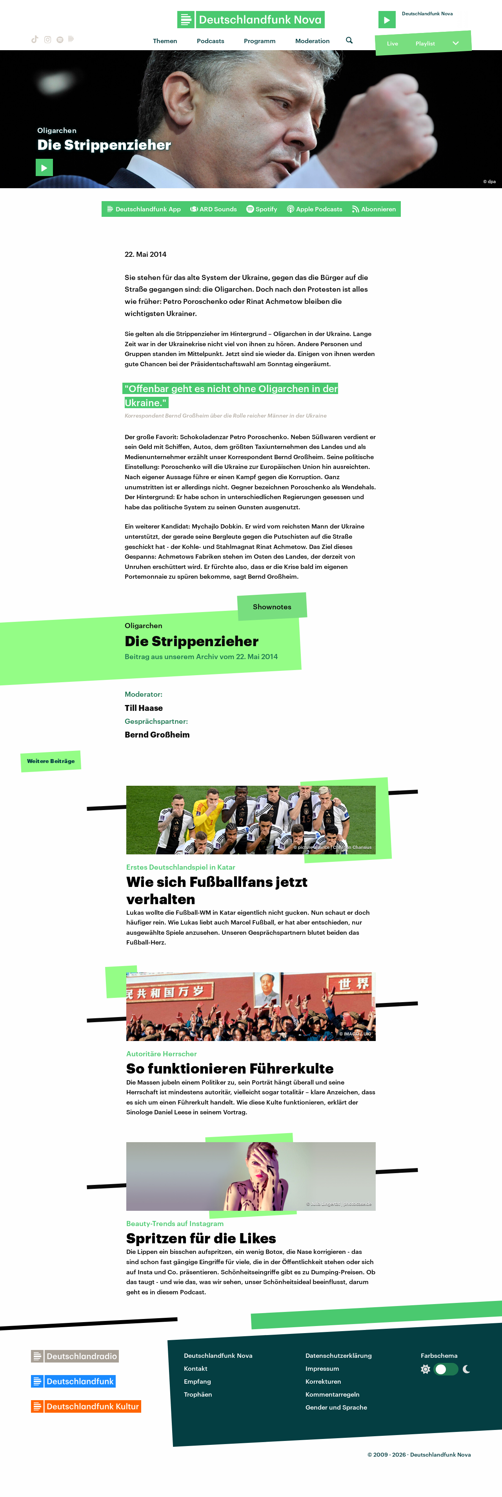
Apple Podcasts (314, 209)
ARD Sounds (213, 209)
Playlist (425, 43)
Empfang (197, 1381)
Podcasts (210, 40)
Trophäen (198, 1394)
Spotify (261, 209)
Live (392, 43)
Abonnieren (374, 209)
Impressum (322, 1368)
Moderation (312, 40)
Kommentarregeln (333, 1394)
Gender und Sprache (336, 1407)
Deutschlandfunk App (143, 209)
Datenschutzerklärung (339, 1355)
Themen (165, 40)
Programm (260, 40)
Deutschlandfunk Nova (218, 1355)
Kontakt (195, 1368)
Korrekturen (323, 1381)
